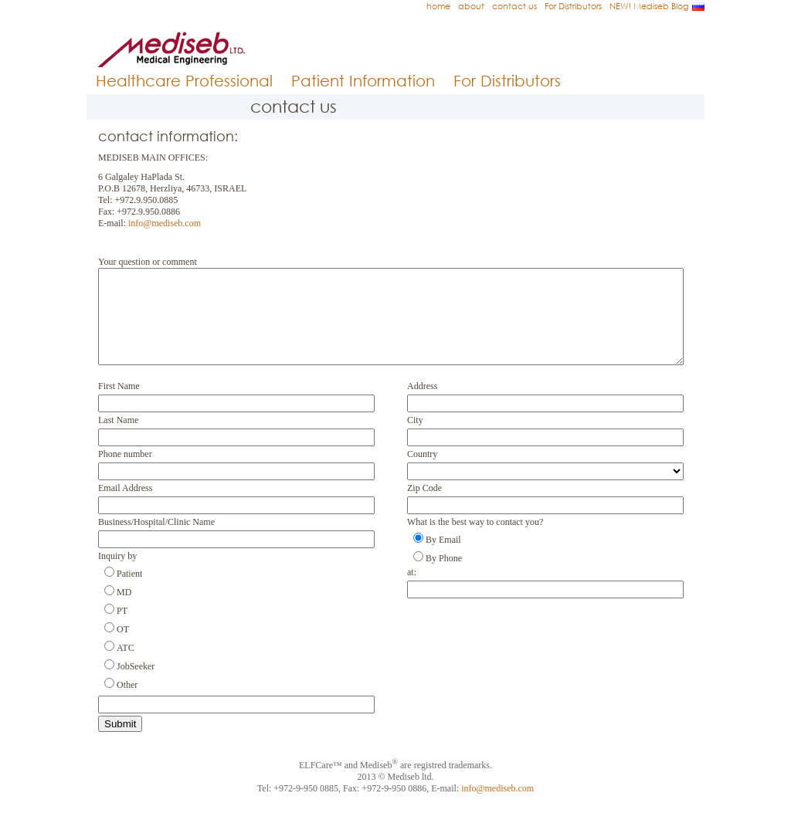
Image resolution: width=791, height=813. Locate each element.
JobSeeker (135, 684)
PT (122, 629)
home (438, 6)
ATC (125, 666)
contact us (514, 6)
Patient (129, 592)
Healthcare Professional (184, 81)
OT (123, 647)
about (471, 6)
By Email (443, 558)
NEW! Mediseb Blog (648, 6)
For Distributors (573, 6)
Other (127, 703)
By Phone (444, 576)
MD (124, 610)
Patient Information (363, 81)
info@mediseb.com (164, 223)
